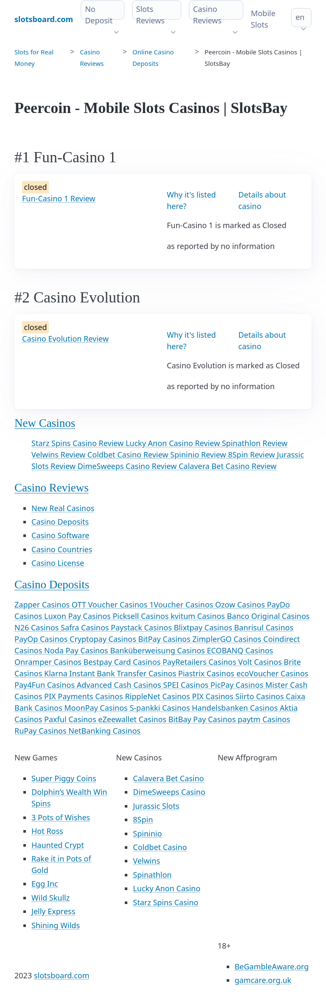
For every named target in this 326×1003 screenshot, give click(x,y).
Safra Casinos (86, 627)
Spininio (147, 833)
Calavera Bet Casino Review (228, 466)
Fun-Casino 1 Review (59, 198)
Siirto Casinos (261, 696)
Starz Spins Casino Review (78, 443)
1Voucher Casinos (182, 604)
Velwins (146, 861)
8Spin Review (252, 454)
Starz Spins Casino (165, 902)
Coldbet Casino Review (128, 454)
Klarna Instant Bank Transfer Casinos (111, 673)
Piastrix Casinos (207, 673)
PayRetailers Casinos (200, 662)
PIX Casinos (213, 696)
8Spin (143, 819)
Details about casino (262, 200)
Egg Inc (44, 884)
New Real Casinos (62, 508)
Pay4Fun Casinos (45, 685)
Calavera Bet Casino (168, 778)
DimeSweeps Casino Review (128, 466)
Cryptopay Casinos (104, 639)
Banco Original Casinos (268, 616)
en (299, 17)
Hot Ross (47, 831)
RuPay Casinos (41, 731)
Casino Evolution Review (65, 338)
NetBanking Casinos (104, 731)
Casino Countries (61, 549)
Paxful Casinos (71, 719)
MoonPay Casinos (96, 708)
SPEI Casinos (187, 685)
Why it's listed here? (191, 200)
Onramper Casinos (49, 662)
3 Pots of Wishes (60, 817)
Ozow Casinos (241, 604)
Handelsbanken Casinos (236, 708)
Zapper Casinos (43, 604)
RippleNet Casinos (158, 696)
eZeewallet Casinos (133, 719)
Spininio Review (199, 454)
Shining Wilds (55, 925)
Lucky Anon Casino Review (174, 443)
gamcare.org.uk (263, 980)
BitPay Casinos (165, 639)
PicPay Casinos (238, 685)
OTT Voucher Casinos (110, 604)
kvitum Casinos (199, 616)
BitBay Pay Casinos (203, 719)
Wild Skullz (50, 898)
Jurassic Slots (156, 806)
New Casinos (44, 423)
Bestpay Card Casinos (123, 662)
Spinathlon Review (255, 443)
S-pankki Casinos (160, 708)
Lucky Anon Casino (166, 888)
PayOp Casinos (42, 639)
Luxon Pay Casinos (78, 616)
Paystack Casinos (142, 627)
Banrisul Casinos (263, 627)
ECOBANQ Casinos (240, 650)
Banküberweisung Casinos (158, 650)
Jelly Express (53, 911)
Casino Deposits (60, 522)
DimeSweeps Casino (169, 792)
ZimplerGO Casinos (227, 639)
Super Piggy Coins (63, 778)
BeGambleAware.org (272, 966)
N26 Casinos (37, 627)
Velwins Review (59, 454)
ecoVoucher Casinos (272, 673)
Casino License (57, 563)
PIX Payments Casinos (84, 696)
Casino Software (60, 535)
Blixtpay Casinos (204, 627)
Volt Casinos (261, 662)
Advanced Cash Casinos (120, 685)
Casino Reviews (51, 487)
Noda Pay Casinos (77, 650)
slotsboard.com (62, 975)
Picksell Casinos (141, 616)
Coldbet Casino (160, 847)
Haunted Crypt (57, 845)
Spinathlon (152, 875)
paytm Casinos (264, 719)
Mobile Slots (263, 19)
